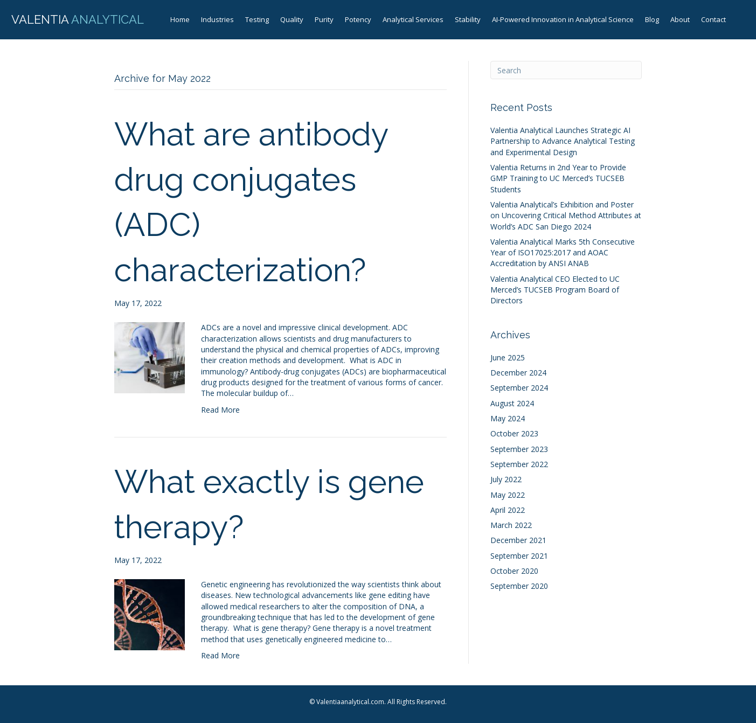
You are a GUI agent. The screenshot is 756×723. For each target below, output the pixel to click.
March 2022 (511, 525)
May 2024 (507, 418)
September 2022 (519, 464)
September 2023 (519, 449)
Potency (358, 19)
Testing (257, 19)
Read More (220, 410)
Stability (468, 19)
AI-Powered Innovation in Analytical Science (563, 19)
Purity (324, 19)
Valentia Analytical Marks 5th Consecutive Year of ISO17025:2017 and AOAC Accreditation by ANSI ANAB (562, 253)
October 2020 (514, 571)
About (680, 19)
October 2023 (514, 433)
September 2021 (519, 556)
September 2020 (519, 586)
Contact (713, 19)
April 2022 (507, 510)
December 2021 (518, 540)
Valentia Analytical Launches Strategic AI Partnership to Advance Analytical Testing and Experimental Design (562, 141)
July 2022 (506, 479)
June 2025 (507, 357)
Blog (652, 19)
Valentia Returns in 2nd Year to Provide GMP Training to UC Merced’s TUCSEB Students (558, 178)
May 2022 (507, 495)
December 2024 (518, 372)
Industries (217, 19)
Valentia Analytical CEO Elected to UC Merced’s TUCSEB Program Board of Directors (555, 290)
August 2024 (512, 403)
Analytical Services (413, 19)
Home (180, 19)
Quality (291, 19)
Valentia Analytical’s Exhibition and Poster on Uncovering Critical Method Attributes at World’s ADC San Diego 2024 (565, 215)
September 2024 (519, 388)
